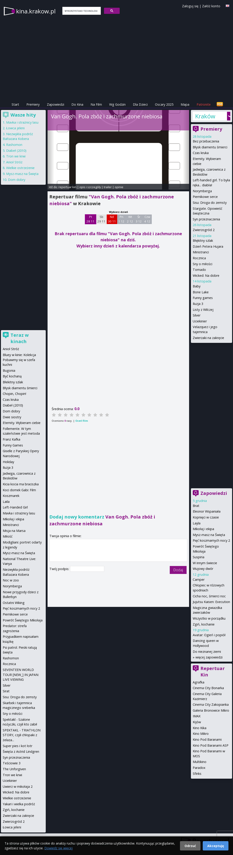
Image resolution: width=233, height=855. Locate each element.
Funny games (203, 298)
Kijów (197, 722)
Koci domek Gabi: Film (19, 490)
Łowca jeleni (15, 128)
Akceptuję (215, 846)
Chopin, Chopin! (14, 393)
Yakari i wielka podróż (19, 804)
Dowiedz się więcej (58, 848)
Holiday (8, 462)
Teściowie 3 (11, 763)
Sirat (6, 691)
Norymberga (202, 191)
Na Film (96, 104)
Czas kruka (201, 153)
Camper (199, 579)
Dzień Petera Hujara (208, 246)
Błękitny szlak (203, 240)
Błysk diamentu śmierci (210, 147)
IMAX (196, 716)
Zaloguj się (190, 6)
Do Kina (77, 104)
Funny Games (13, 445)
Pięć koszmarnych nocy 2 (211, 540)
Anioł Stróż (14, 162)
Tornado (199, 269)
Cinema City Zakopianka (211, 704)
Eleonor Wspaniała (206, 511)
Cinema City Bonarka (208, 688)
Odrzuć (190, 846)
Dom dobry (16, 179)
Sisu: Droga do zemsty (210, 202)
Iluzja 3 (198, 304)
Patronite (204, 104)
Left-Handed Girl (15, 507)
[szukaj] (81, 11)
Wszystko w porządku (209, 618)
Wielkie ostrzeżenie (20, 168)
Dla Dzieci (140, 104)
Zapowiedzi (55, 104)
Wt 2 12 (130, 219)
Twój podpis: (59, 569)
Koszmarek (11, 496)
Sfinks (197, 773)
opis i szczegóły (90, 187)
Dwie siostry (12, 417)
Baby (196, 286)
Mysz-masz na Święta (209, 535)
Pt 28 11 (90, 219)
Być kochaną (12, 376)
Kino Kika (199, 728)
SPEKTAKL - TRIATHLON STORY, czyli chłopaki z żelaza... (22, 735)
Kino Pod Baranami (207, 739)
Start (15, 104)
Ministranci (201, 252)
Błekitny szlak (13, 382)
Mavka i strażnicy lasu (22, 122)
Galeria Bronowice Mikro (211, 710)
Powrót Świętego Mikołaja (23, 620)
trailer (108, 187)
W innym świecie (205, 563)
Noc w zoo (11, 580)
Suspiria (198, 557)
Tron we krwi (15, 156)
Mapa (185, 104)
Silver (196, 315)
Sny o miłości (202, 264)
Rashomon (14, 144)
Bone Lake (201, 292)
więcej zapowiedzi (209, 657)
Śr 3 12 (139, 219)
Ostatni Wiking (14, 603)
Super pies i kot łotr (17, 746)
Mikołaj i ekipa (203, 529)
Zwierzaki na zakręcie (208, 338)
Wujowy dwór (203, 568)
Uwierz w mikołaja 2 (18, 786)
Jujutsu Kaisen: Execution (211, 602)
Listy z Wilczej (203, 309)
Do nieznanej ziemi (207, 651)
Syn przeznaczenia (206, 219)
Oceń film (81, 420)
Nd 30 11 (112, 219)
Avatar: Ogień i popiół (209, 635)
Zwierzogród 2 (204, 230)
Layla (196, 523)
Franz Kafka (11, 439)
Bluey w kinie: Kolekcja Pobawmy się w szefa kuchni (19, 360)
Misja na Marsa (14, 530)
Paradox (199, 767)
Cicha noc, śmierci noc (209, 596)
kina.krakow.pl (36, 11)
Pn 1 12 (121, 219)
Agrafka (198, 682)
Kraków (205, 116)
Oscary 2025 (164, 104)
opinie (119, 187)
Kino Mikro (201, 733)
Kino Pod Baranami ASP (210, 745)
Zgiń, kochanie (204, 624)
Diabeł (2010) (16, 150)
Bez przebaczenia (206, 141)
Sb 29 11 (101, 219)
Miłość (8, 536)
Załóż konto (211, 6)
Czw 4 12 (147, 219)
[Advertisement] (35, 255)
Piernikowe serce (205, 196)
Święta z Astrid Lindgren (21, 751)
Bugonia (9, 370)
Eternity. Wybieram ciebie (22, 423)
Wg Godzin (117, 104)
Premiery (33, 104)
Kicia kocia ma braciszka (21, 484)
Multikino (199, 762)
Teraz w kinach (19, 338)
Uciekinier (200, 321)
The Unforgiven (14, 769)
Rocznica (199, 258)
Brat (196, 506)
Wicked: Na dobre (206, 275)
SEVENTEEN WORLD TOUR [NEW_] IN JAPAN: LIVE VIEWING (21, 675)
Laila (6, 501)
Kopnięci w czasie (206, 517)
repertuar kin (67, 187)
